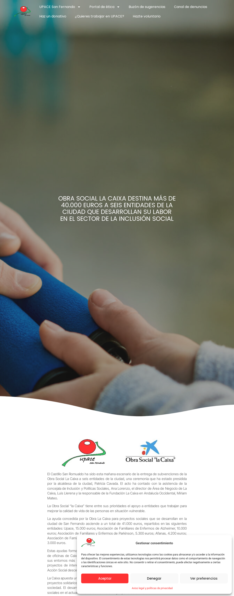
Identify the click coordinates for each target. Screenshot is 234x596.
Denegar (154, 578)
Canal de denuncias (190, 6)
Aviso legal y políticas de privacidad (152, 588)
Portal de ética (104, 7)
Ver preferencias (204, 578)
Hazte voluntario (147, 16)
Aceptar (105, 578)
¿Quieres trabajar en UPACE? (99, 16)
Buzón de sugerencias (147, 6)
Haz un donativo (52, 16)
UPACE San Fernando (60, 7)
